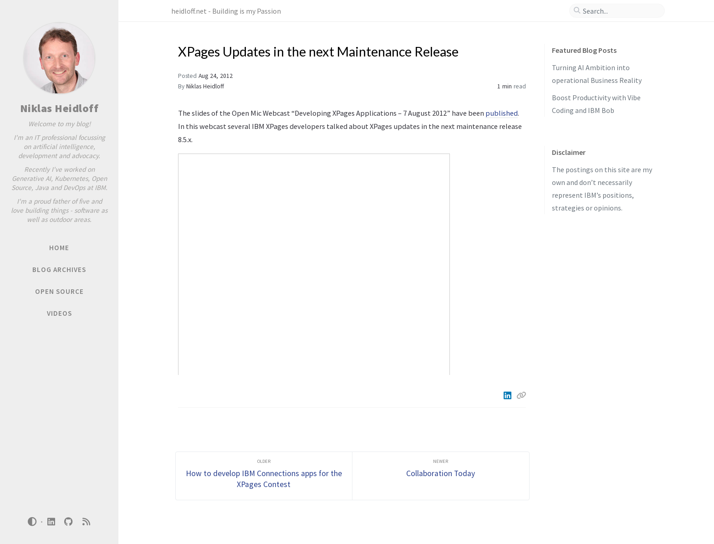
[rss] (86, 522)
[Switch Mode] (32, 521)
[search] (621, 11)
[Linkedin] (508, 395)
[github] (68, 522)
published (501, 113)
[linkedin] (51, 522)
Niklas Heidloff (59, 108)
